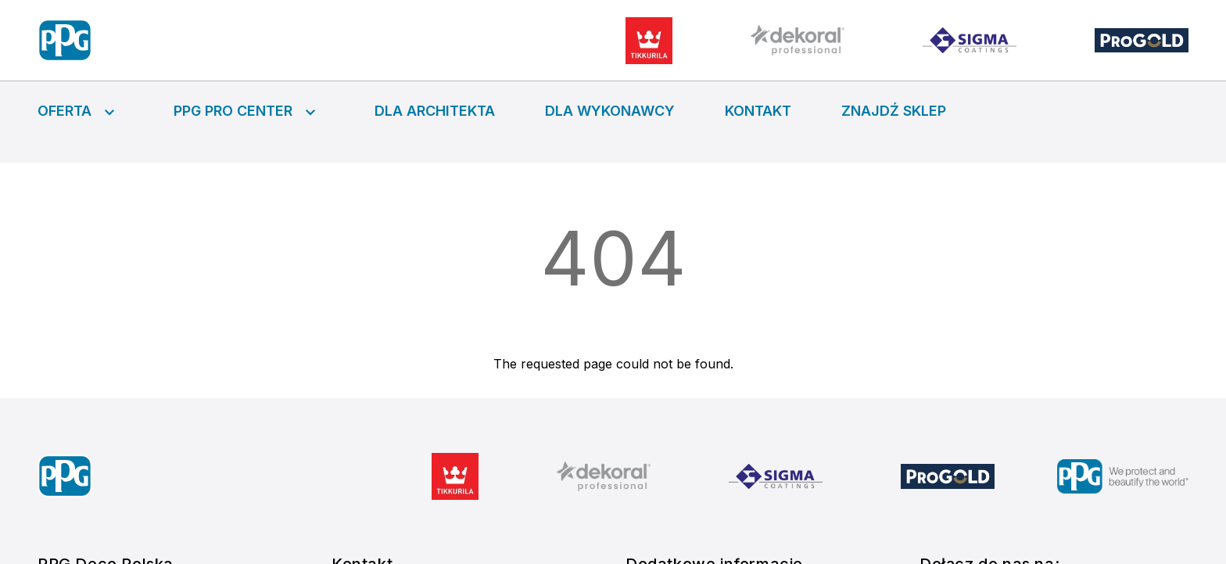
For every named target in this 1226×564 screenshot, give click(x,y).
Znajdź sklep (893, 110)
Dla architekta (435, 110)
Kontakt (758, 110)
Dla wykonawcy (610, 110)
